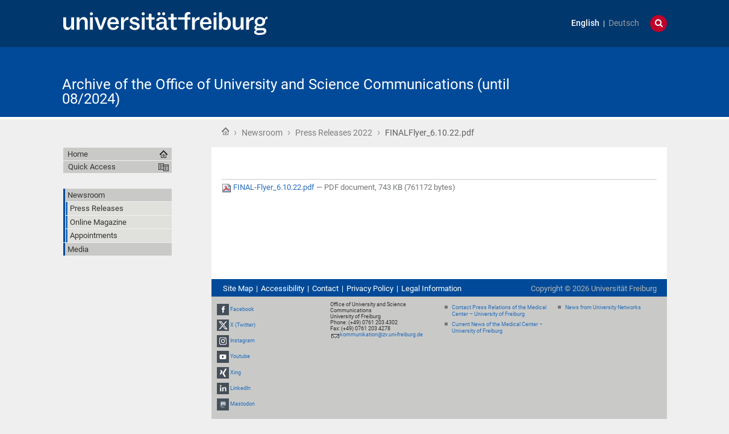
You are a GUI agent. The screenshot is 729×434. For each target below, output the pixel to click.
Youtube (240, 357)
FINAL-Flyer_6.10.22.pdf (269, 187)
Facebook (242, 309)
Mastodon (242, 404)
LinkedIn (240, 388)
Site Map (238, 288)
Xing (235, 373)
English (585, 23)
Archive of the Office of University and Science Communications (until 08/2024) (286, 91)
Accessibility (282, 288)
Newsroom (262, 132)
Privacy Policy (369, 288)
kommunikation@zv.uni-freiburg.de (381, 335)
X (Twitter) (242, 325)
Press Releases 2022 (333, 132)
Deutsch (624, 23)
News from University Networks (603, 307)
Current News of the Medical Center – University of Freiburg (497, 327)
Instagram (242, 341)
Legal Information (431, 288)
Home (225, 131)
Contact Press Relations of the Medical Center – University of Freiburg (499, 310)
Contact (325, 288)
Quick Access (92, 166)
